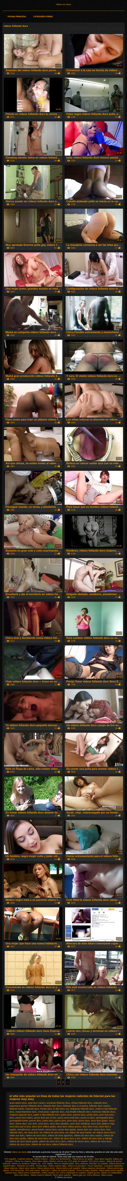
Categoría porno (43, 16)
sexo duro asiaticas (80, 1123)
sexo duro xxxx (90, 1126)
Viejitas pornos (93, 1173)
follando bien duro (52, 1106)
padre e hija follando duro (46, 1114)
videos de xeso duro (100, 1141)
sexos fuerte (38, 1129)
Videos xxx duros (63, 4)
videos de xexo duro (20, 1144)
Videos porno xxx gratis (82, 1159)
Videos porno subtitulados (29, 1173)
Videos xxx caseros (22, 1161)
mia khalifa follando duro (78, 1111)
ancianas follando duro (58, 1103)
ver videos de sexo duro (52, 1132)
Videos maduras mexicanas (93, 1168)
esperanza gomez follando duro (26, 1106)
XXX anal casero (32, 1170)
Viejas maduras (10, 1168)
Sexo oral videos (21, 1175)
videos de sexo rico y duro (52, 1141)
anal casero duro (18, 1103)
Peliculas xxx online (26, 1166)
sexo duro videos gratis (44, 1126)
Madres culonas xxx (58, 1161)
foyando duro (32, 1108)
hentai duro (46, 1108)
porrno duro (35, 1120)
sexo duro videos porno (69, 1126)
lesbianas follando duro (82, 1108)
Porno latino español (62, 1175)
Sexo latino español (103, 1159)
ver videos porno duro (104, 1132)
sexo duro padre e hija (102, 1123)
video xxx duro (17, 1135)
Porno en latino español (87, 1170)
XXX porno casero (97, 1161)
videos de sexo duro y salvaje (97, 1138)
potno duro (48, 1120)
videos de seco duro (36, 1135)
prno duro (72, 1120)
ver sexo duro (31, 1132)
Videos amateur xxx (50, 1173)
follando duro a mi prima (75, 1106)
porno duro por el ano (45, 1117)
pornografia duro (104, 1117)
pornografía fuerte (19, 1120)
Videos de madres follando (64, 1170)
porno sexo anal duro (68, 1117)
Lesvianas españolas (113, 1166)
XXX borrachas (17, 1170)
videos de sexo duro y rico (66, 1138)
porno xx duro (88, 1117)
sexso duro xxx (84, 1129)
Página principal (17, 16)
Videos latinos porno (46, 1168)
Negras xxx (36, 1163)
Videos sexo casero (27, 1168)
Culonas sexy (11, 1173)
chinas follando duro (81, 1103)
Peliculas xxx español (98, 1163)
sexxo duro (99, 1129)
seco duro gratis (99, 1120)
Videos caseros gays (57, 1166)
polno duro (66, 1114)
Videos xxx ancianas (20, 1163)
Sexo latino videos (40, 1161)
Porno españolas (95, 1166)
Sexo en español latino (64, 1163)
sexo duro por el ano (20, 1126)
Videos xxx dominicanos (60, 1159)
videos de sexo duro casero (88, 1135)
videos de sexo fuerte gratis (24, 1141)
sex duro (32, 1123)
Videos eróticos (41, 1159)
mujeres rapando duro (21, 1114)
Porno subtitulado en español (73, 1173)
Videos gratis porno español (111, 1170)
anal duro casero (36, 1103)
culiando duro (100, 1103)
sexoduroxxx (23, 1129)
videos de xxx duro (41, 1144)
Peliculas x (45, 1170)
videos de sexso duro (78, 1141)
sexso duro (51, 1129)
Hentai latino (41, 1166)
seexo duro (21, 1123)
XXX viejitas (47, 1163)
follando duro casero (99, 1106)
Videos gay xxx (79, 1175)
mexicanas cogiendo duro (51, 1111)
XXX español (10, 1159)
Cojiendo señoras (25, 1159)
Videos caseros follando (41, 1175)
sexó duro (43, 1123)
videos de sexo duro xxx (39, 1138)
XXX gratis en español (78, 1161)
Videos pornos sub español (68, 1168)
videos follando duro (62, 1144)
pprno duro (60, 1120)
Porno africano (93, 1175)
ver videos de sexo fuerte (78, 1132)
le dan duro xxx (61, 1108)
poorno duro (79, 1114)
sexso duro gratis (67, 1129)
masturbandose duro (26, 1111)
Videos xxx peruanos (77, 1166)
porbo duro (92, 1114)
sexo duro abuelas (59, 1123)
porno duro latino (24, 1117)
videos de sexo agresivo (60, 1135)
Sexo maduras (81, 1163)
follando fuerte (17, 1108)
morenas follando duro (103, 1111)
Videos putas (106, 1175)
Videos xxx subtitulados (111, 1173)
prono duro (84, 1120)
